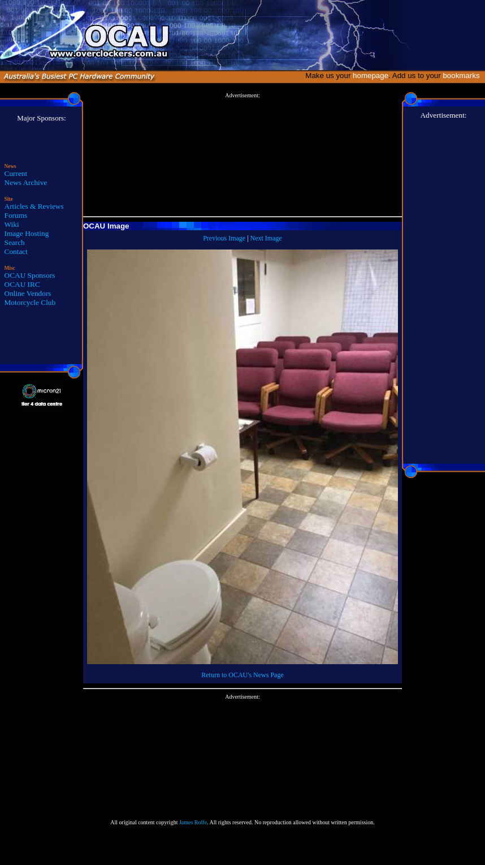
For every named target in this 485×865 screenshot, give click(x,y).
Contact (16, 251)
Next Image (266, 238)
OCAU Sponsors (30, 275)
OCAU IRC (22, 284)
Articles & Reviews (34, 206)
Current (16, 173)
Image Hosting (27, 233)
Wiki (12, 224)
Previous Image (224, 238)
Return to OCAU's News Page (242, 675)
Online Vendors (28, 293)
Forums (16, 215)
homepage (370, 75)
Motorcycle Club (30, 302)
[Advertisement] (242, 155)
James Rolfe (193, 822)
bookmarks (463, 75)
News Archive (26, 182)
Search (15, 242)
